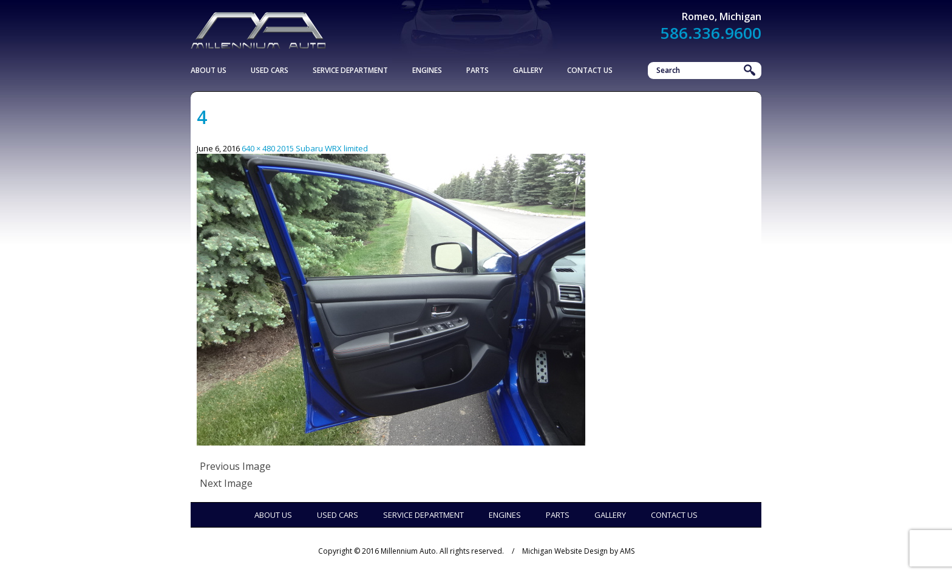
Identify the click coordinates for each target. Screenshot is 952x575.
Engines (427, 70)
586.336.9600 (711, 33)
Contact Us (590, 70)
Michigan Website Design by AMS (578, 551)
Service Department (350, 70)
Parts (477, 70)
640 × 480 (258, 148)
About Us (208, 70)
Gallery (528, 70)
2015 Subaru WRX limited (322, 148)
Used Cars (269, 70)
